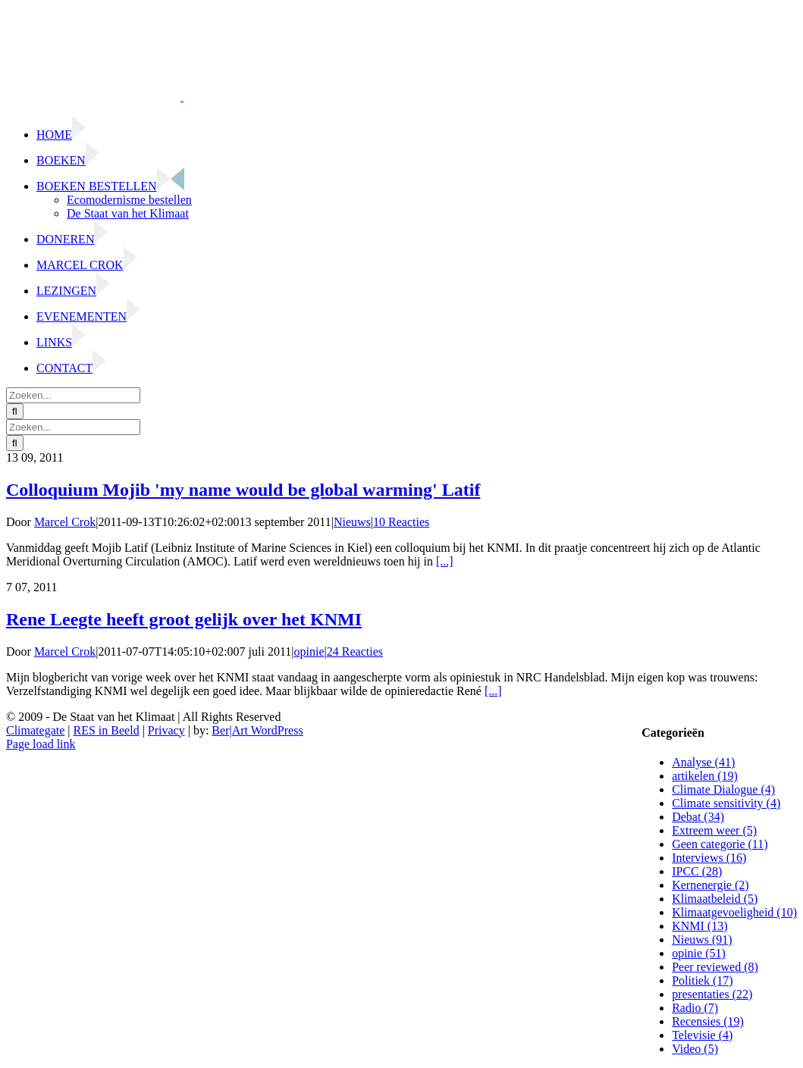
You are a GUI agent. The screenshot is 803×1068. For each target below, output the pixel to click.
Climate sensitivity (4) (726, 803)
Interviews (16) (709, 857)
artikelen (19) (705, 775)
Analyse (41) (703, 762)
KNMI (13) (699, 925)
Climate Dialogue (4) (723, 789)
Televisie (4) (702, 1035)
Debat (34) (698, 816)
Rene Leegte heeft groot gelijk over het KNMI (184, 619)
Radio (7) (695, 1007)
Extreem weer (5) (714, 830)
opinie (309, 651)
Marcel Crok (65, 521)
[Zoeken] (15, 411)
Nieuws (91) (702, 939)
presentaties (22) (712, 994)
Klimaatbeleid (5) (715, 898)
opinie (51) (699, 953)
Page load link (41, 744)
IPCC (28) (697, 871)
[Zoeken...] (73, 395)
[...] (444, 561)
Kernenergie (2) (710, 885)
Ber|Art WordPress (257, 730)
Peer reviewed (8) (715, 966)
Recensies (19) (708, 1021)
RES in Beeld (107, 730)
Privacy (166, 730)
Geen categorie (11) (719, 844)
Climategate (35, 730)
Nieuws (352, 521)
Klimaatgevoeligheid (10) (734, 912)
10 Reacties (401, 521)
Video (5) (695, 1048)
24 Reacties (355, 651)
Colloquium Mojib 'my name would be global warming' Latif (243, 490)
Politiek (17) (702, 980)
